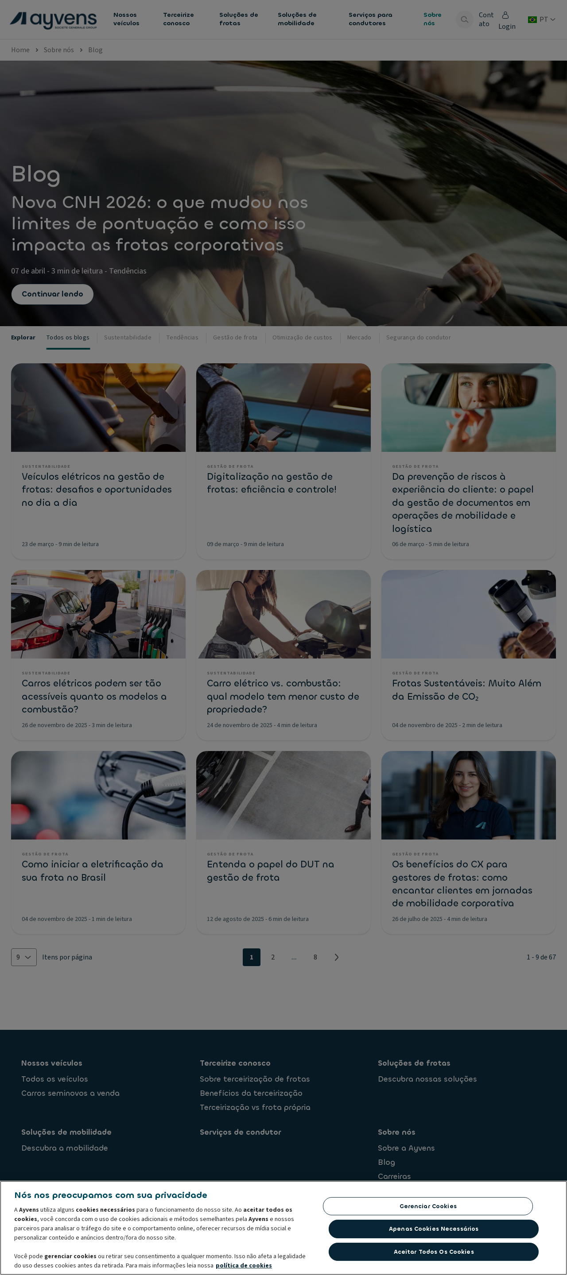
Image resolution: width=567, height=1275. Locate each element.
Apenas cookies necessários (433, 1231)
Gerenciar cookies (428, 1208)
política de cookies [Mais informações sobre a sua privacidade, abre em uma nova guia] (244, 1267)
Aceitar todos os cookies (434, 1254)
